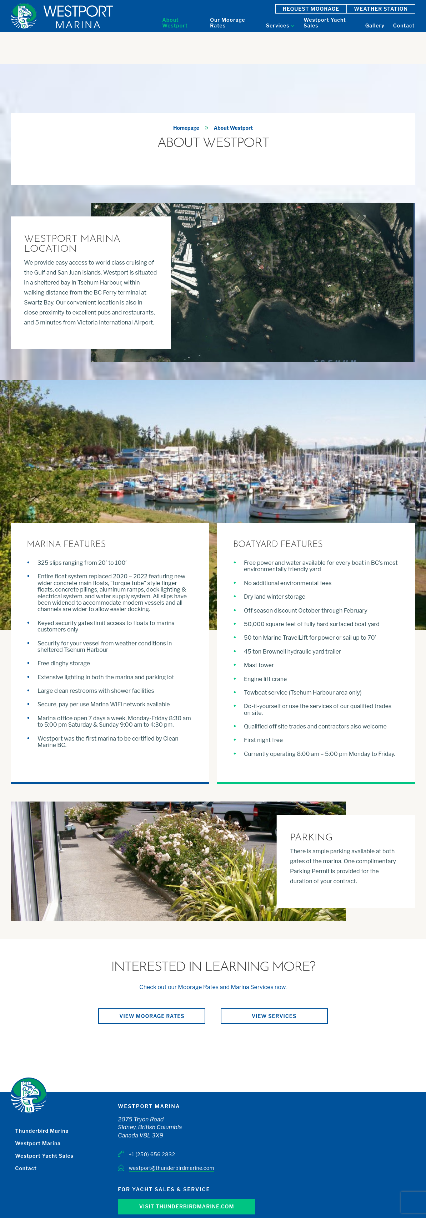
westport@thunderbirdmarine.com (171, 1168)
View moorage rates (151, 1016)
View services (274, 1016)
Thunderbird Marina (42, 1131)
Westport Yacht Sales (44, 1156)
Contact (25, 1168)
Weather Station (381, 9)
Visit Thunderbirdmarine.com (186, 1206)
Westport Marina (38, 1143)
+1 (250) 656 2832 (152, 1154)
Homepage (186, 128)
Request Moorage (311, 9)
